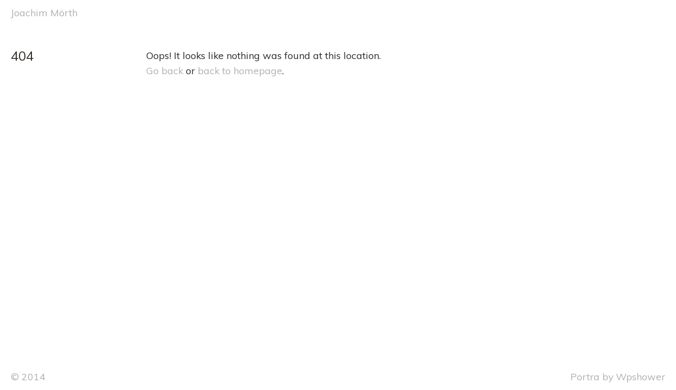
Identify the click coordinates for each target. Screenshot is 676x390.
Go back (164, 70)
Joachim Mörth (44, 12)
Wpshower (640, 376)
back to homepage (240, 70)
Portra (585, 376)
